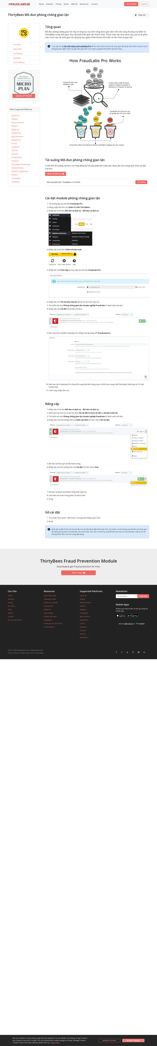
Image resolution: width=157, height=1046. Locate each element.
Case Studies (48, 613)
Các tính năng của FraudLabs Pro (77, 46)
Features (11, 599)
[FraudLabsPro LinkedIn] (144, 652)
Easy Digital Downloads (21, 164)
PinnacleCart (16, 157)
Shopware (15, 182)
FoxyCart (15, 161)
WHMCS (14, 126)
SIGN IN (144, 4)
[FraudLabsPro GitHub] (133, 652)
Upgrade (16, 58)
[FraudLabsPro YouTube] (139, 652)
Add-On (10, 613)
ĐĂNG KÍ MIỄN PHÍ (55, 174)
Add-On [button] (74, 4)
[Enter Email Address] (126, 596)
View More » (84, 637)
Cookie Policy (54, 1043)
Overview (17, 44)
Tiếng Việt (140, 15)
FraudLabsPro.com (23, 650)
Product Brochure (50, 616)
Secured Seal (48, 606)
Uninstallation (19, 62)
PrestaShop (16, 133)
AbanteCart (16, 140)
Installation (17, 53)
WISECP (14, 175)
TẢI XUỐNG (141, 182)
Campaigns (48, 620)
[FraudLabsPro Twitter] (121, 652)
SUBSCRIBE (143, 596)
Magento (15, 129)
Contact (94, 4)
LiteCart (14, 150)
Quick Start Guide (50, 596)
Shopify (14, 119)
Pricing (58, 4)
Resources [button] (84, 4)
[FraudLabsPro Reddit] (127, 652)
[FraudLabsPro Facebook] (116, 652)
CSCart (14, 143)
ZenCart (14, 154)
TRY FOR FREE (131, 4)
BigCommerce (17, 136)
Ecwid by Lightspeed (19, 171)
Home (41, 4)
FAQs (10, 609)
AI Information (49, 627)
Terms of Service (13, 653)
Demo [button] (66, 4)
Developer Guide (50, 599)
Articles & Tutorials (51, 603)
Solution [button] (49, 4)
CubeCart (15, 147)
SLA (32, 653)
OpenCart (15, 115)
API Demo (11, 606)
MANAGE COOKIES (109, 1040)
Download (17, 49)
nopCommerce (17, 168)
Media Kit (47, 609)
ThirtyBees (15, 178)
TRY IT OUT (78, 572)
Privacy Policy (24, 653)
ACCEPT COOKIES (133, 1040)
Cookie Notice (39, 653)
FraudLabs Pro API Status (53, 623)
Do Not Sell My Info (15, 620)
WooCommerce (17, 122)
